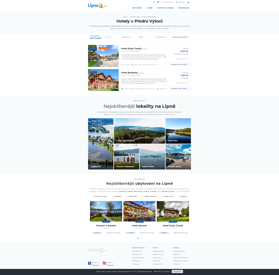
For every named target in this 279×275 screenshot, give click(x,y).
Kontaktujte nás (158, 264)
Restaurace (184, 8)
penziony (123, 191)
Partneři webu (157, 257)
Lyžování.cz (176, 264)
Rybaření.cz (176, 254)
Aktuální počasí (167, 2)
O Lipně (150, 8)
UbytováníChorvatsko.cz (180, 257)
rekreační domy (167, 191)
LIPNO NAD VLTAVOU (99, 196)
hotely (130, 191)
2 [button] (139, 238)
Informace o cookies (161, 271)
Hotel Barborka (129, 72)
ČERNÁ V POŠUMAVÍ (149, 196)
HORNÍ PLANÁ (131, 196)
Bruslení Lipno (136, 261)
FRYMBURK (116, 196)
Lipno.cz (125, 17)
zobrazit (179, 64)
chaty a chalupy (149, 191)
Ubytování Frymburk (138, 257)
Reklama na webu (158, 254)
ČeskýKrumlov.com (179, 251)
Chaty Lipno (135, 264)
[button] (127, 37)
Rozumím (177, 271)
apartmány (138, 191)
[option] (106, 218)
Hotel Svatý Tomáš (131, 48)
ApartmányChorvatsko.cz (181, 261)
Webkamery (180, 2)
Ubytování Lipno (135, 17)
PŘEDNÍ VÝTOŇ (167, 196)
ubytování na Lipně (154, 183)
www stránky (135, 51)
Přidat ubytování (158, 251)
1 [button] (138, 238)
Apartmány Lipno (137, 254)
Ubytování (138, 8)
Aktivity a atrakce (166, 8)
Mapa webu (156, 261)
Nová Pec (182, 196)
